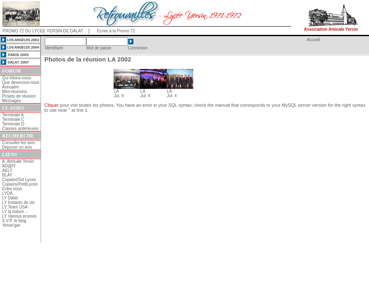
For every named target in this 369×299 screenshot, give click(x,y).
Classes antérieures (20, 128)
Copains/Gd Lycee (19, 179)
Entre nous (12, 188)
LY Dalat (9, 198)
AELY (7, 170)
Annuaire (10, 87)
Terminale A (13, 115)
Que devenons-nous (20, 82)
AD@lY (9, 166)
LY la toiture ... (15, 211)
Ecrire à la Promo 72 (116, 31)
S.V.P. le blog (14, 220)
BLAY (7, 175)
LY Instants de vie (18, 202)
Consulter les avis (18, 142)
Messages (11, 100)
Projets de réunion (19, 96)
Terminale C (13, 119)
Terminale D (13, 124)
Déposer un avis (17, 147)
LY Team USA (15, 207)
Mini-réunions (14, 91)
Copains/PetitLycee (20, 184)
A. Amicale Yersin (18, 161)
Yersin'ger (11, 225)
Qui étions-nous (16, 78)
